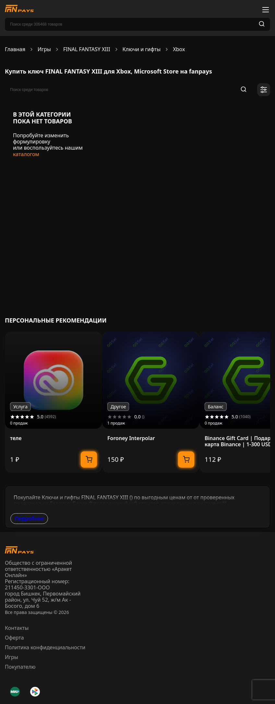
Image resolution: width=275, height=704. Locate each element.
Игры (44, 49)
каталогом (26, 154)
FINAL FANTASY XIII (86, 49)
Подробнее (29, 518)
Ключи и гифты (142, 49)
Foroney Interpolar (131, 438)
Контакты (17, 627)
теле (16, 438)
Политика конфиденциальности (45, 647)
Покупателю (20, 666)
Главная (15, 49)
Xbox (179, 49)
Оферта (14, 637)
